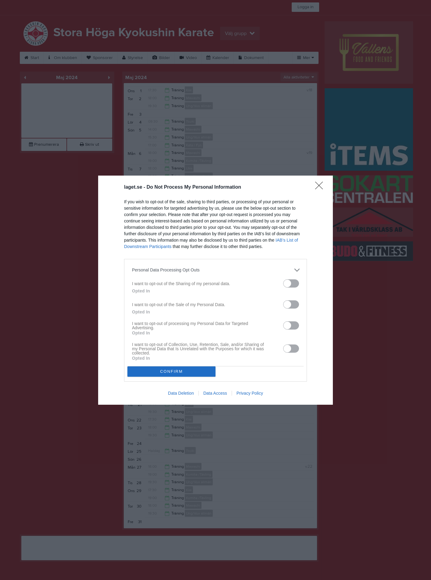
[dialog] (215, 290)
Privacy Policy (250, 393)
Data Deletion (181, 393)
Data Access (215, 393)
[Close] (321, 187)
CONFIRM (171, 371)
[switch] (291, 283)
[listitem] (215, 270)
